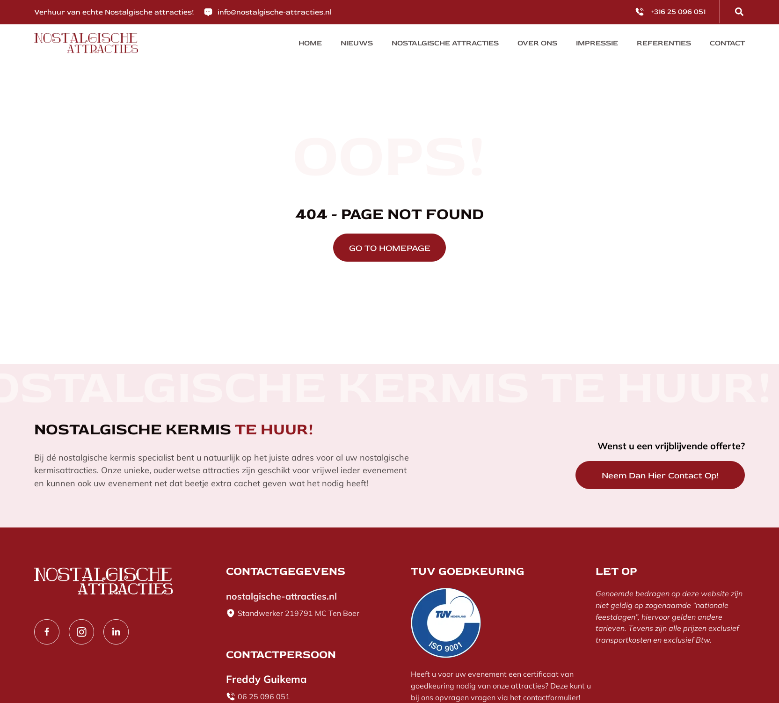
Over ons (538, 43)
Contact (727, 43)
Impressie (597, 43)
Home (310, 43)
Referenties (664, 43)
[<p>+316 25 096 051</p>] (639, 11)
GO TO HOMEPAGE (389, 249)
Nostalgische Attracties (445, 43)
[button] (739, 11)
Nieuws (357, 43)
